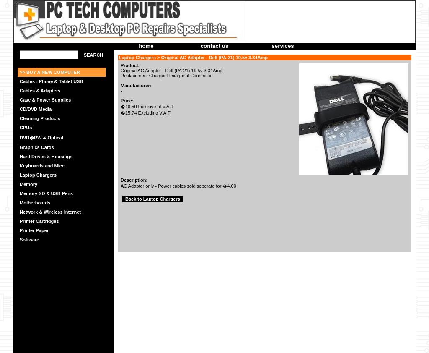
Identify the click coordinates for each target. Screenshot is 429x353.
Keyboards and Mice (42, 165)
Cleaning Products (40, 118)
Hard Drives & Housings (46, 156)
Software (29, 239)
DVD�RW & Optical (41, 137)
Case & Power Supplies (45, 99)
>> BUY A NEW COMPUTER (50, 72)
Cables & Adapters (40, 90)
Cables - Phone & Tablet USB (51, 81)
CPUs (26, 127)
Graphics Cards (37, 147)
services (282, 46)
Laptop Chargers (38, 175)
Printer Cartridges (39, 221)
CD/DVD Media (36, 109)
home (146, 46)
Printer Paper (34, 230)
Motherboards (35, 202)
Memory (28, 184)
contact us (215, 46)
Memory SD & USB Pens (46, 193)
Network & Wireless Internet (50, 211)
